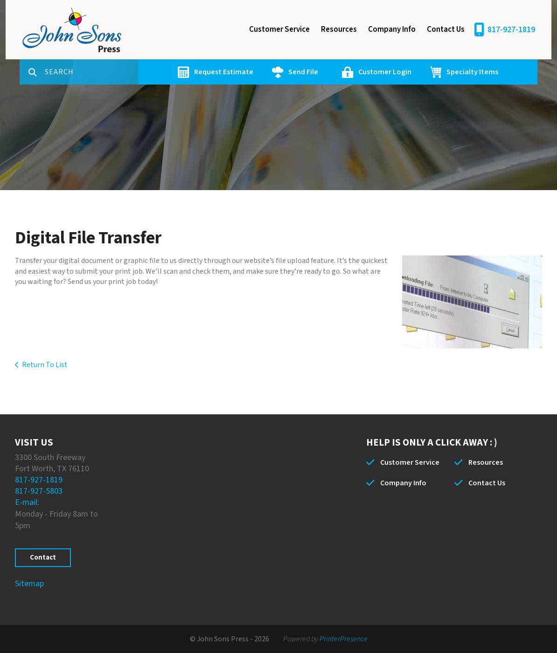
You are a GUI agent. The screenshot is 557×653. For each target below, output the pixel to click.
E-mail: (27, 502)
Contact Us (446, 29)
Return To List (45, 365)
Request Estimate (223, 72)
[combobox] (91, 72)
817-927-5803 (39, 491)
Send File (303, 72)
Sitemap (29, 583)
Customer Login (384, 72)
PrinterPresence (344, 639)
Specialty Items (472, 72)
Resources (339, 29)
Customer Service (279, 29)
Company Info (392, 29)
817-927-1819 (511, 29)
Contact (43, 557)
